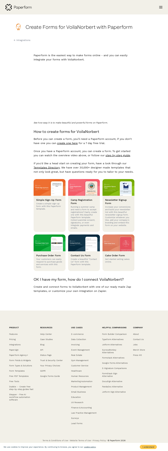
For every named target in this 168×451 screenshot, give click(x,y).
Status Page (46, 355)
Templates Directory (47, 167)
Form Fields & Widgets (20, 360)
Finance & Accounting (81, 407)
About (136, 334)
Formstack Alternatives (113, 358)
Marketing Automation (81, 381)
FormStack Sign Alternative (109, 374)
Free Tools (14, 381)
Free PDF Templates (19, 376)
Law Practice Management (83, 413)
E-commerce (77, 334)
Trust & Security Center (51, 360)
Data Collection (78, 339)
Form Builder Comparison (114, 334)
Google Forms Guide (50, 376)
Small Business (78, 392)
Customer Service (79, 365)
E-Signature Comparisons (114, 368)
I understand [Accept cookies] (148, 447)
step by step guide (118, 155)
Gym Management (79, 360)
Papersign (14, 350)
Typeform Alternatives (113, 339)
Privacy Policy (99, 440)
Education (76, 397)
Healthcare (76, 371)
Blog (42, 344)
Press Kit (137, 355)
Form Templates (17, 371)
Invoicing (75, 344)
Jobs (135, 344)
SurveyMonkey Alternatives (109, 351)
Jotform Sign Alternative (114, 392)
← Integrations (22, 40)
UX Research (77, 402)
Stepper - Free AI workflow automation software (19, 397)
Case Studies (46, 339)
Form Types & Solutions (20, 365)
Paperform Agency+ (18, 355)
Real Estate (76, 355)
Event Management (80, 350)
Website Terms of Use (80, 440)
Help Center (46, 334)
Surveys (75, 418)
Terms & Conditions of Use (55, 440)
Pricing (12, 339)
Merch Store (139, 350)
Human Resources (80, 376)
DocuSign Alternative (112, 381)
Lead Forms (76, 423)
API (41, 350)
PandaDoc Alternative (112, 386)
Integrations (15, 344)
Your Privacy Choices (50, 365)
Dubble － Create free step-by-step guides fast (21, 387)
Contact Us (138, 339)
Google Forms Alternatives (115, 363)
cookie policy (90, 447)
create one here (67, 143)
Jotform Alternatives (112, 344)
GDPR (43, 371)
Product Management (81, 386)
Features (13, 334)
